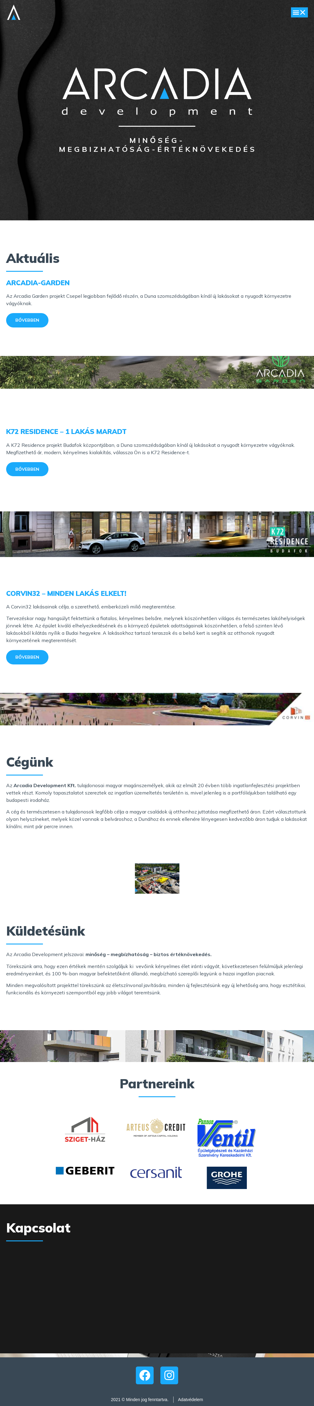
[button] (299, 12)
